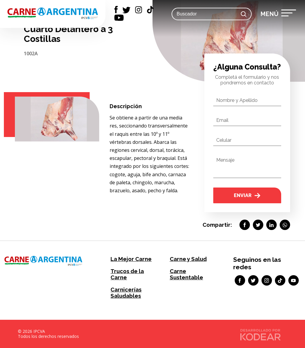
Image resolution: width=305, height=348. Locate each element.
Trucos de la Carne (127, 274)
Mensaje (225, 160)
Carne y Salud (188, 259)
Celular (223, 140)
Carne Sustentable (186, 274)
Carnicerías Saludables (126, 292)
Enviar (247, 195)
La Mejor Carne (131, 259)
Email (222, 120)
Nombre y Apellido (237, 100)
